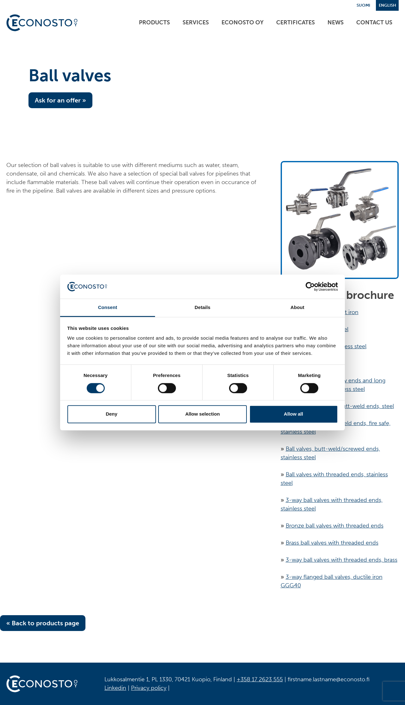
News (335, 22)
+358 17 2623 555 (260, 679)
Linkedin (115, 687)
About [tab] (297, 307)
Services (196, 22)
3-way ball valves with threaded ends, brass (341, 559)
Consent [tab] (107, 307)
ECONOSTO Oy (242, 22)
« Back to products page (42, 623)
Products (154, 22)
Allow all (293, 414)
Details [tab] (202, 307)
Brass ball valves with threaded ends (332, 542)
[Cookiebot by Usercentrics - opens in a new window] (310, 286)
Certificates (295, 22)
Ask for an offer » (60, 100)
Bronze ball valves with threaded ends (334, 525)
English (387, 5)
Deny (111, 414)
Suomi (363, 5)
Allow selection (202, 414)
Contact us (374, 22)
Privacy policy (148, 687)
